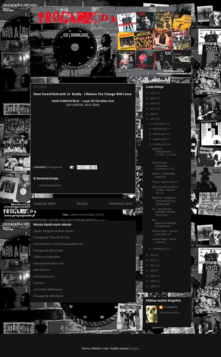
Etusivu (82, 203)
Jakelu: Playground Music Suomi (54, 231)
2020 (153, 93)
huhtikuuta (159, 134)
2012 (153, 265)
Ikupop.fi (39, 282)
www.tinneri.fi (42, 269)
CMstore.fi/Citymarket (47, 256)
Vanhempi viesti (120, 203)
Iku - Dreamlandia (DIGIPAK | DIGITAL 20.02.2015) (163, 212)
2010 (153, 276)
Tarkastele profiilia (169, 312)
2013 (153, 260)
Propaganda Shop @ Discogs (52, 237)
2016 (153, 114)
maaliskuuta (160, 139)
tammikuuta (159, 249)
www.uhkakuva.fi (44, 276)
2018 (153, 103)
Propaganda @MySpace (49, 296)
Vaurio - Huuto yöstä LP (164, 182)
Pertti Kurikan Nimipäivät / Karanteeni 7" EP (163, 166)
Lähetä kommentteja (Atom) (87, 214)
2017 (153, 109)
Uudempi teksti (44, 203)
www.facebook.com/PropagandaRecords (58, 244)
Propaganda (170, 307)
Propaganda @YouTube (48, 250)
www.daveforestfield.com (49, 263)
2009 (153, 281)
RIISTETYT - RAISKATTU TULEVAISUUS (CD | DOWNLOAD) (164, 201)
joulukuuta (159, 124)
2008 (153, 286)
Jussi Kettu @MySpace (48, 289)
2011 (153, 271)
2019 (153, 98)
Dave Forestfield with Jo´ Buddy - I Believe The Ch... (165, 190)
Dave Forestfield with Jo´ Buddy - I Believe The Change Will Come (83, 94)
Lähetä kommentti (50, 185)
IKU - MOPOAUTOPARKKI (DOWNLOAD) (164, 223)
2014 (153, 255)
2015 (153, 119)
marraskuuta (160, 129)
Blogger (134, 348)
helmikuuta (159, 144)
